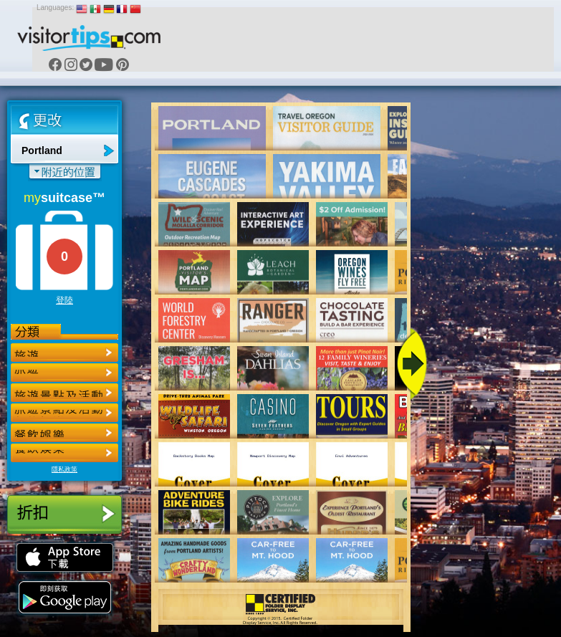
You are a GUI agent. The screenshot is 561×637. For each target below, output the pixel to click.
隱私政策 (64, 469)
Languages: (55, 7)
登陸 (64, 300)
